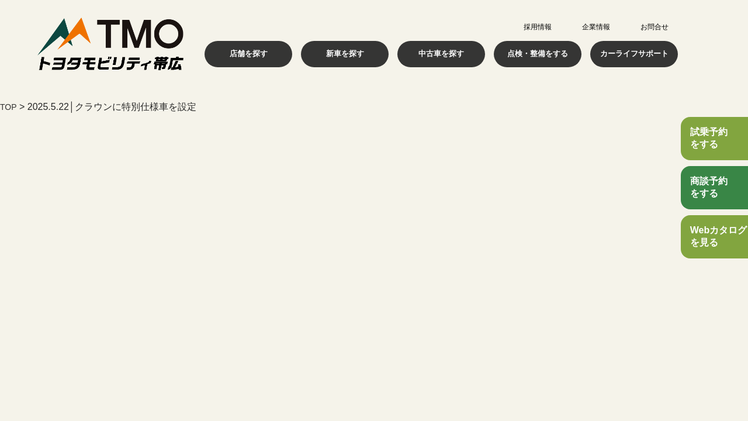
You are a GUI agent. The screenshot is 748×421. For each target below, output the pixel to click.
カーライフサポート (634, 54)
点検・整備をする (538, 54)
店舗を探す (248, 54)
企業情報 (596, 27)
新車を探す (344, 54)
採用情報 (538, 27)
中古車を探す (441, 54)
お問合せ (654, 27)
